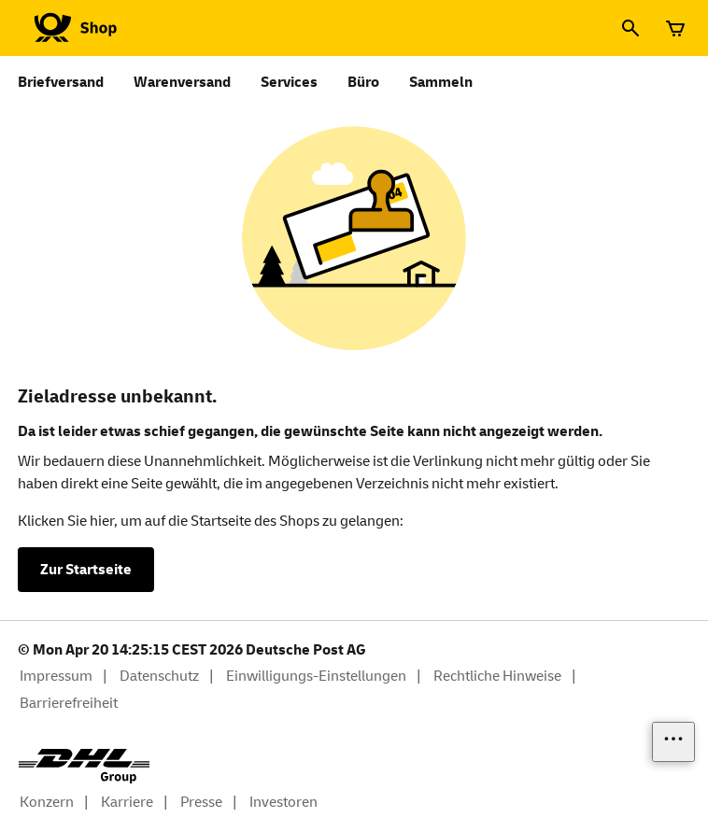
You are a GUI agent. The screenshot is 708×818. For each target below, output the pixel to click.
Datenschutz (159, 676)
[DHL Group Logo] (84, 766)
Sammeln (441, 82)
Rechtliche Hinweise (497, 676)
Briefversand (61, 82)
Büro (363, 82)
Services (289, 82)
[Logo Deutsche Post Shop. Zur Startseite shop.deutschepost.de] (72, 28)
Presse (201, 802)
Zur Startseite (86, 569)
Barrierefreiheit (69, 703)
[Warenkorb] (675, 28)
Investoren (283, 802)
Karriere (127, 802)
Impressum (56, 676)
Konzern (47, 802)
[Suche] (630, 28)
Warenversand (182, 82)
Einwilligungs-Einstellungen (316, 676)
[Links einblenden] (673, 742)
